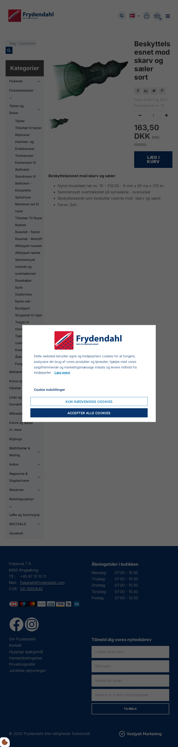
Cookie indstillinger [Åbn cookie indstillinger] (49, 390)
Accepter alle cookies (88, 413)
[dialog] (89, 373)
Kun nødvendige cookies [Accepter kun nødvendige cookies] (89, 401)
